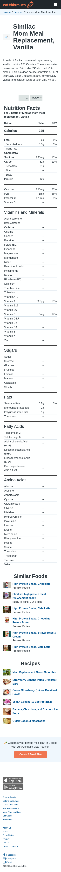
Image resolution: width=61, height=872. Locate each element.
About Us (7, 828)
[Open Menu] (55, 4)
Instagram (9, 858)
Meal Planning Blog (11, 812)
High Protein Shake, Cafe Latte (31, 608)
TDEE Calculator (10, 804)
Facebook (9, 854)
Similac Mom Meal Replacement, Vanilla (33, 37)
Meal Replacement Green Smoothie (34, 672)
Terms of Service (10, 846)
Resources (8, 819)
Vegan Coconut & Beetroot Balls (32, 702)
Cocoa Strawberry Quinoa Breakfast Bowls (35, 692)
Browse (7, 12)
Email (7, 862)
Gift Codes (7, 816)
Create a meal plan (30, 754)
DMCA (6, 842)
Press (5, 831)
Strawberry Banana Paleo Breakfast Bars (34, 682)
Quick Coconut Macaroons (29, 721)
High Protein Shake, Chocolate (31, 583)
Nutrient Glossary (11, 808)
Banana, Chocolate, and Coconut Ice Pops (35, 711)
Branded (18, 12)
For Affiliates (8, 835)
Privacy (6, 839)
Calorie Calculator (11, 801)
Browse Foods (9, 797)
